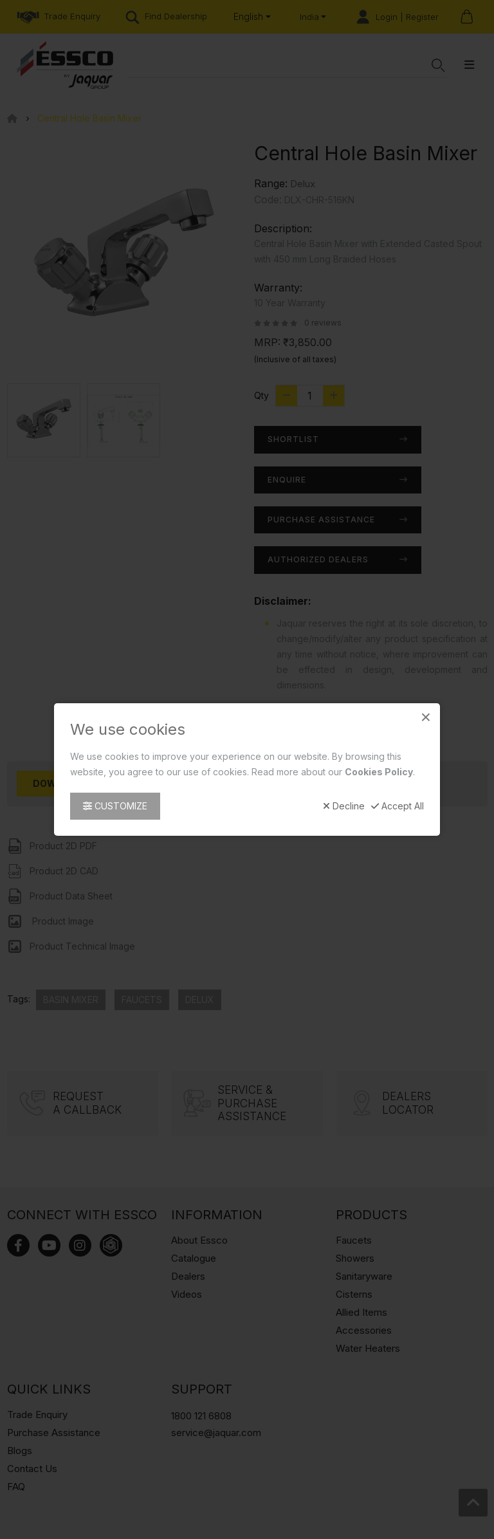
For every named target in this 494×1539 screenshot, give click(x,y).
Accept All (397, 806)
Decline (344, 806)
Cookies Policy (379, 771)
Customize (115, 805)
